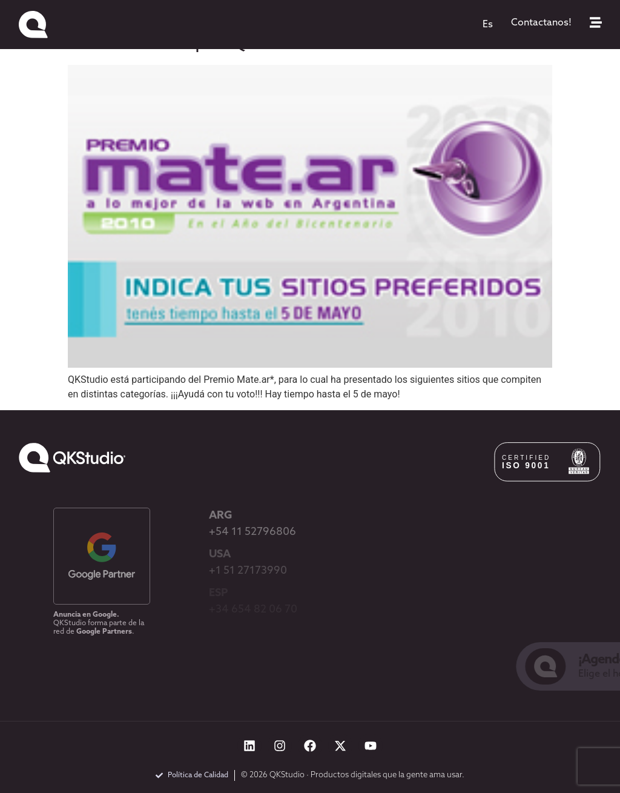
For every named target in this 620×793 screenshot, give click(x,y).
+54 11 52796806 (252, 532)
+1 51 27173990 (248, 571)
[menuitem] (488, 25)
